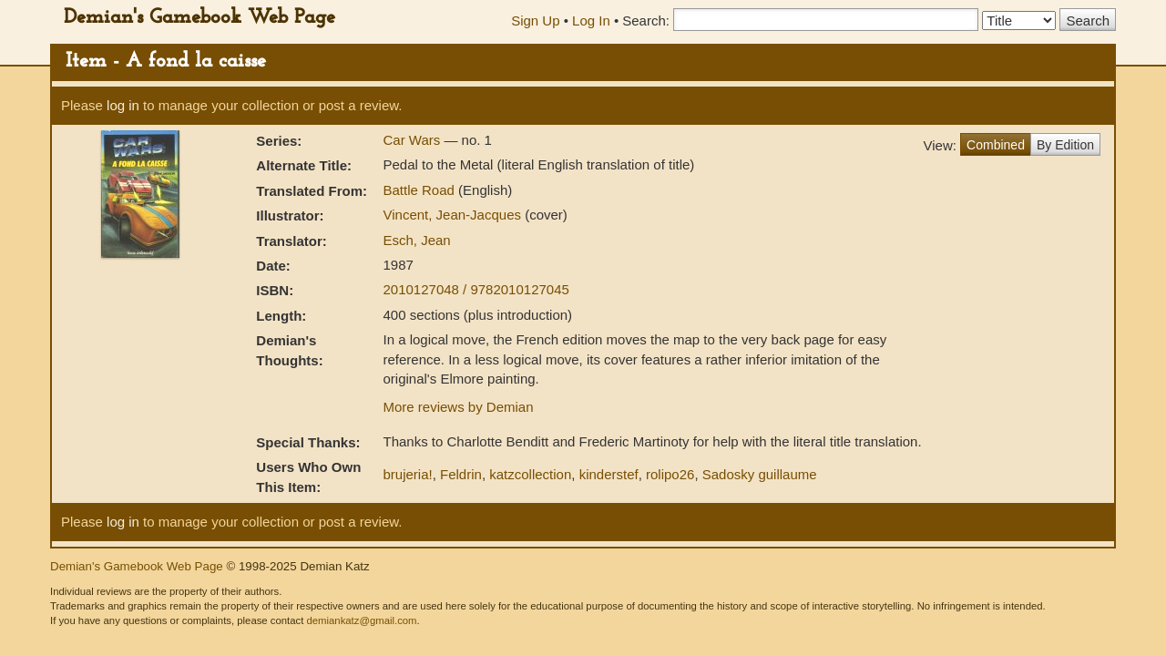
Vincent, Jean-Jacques (454, 214)
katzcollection (530, 474)
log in (123, 105)
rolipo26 (670, 474)
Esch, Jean (416, 240)
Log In (591, 20)
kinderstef (609, 474)
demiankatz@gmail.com (361, 620)
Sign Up (535, 20)
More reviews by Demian (458, 407)
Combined (996, 145)
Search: (646, 20)
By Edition (1065, 145)
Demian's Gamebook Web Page (199, 17)
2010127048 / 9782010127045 (475, 289)
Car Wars (413, 140)
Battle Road (420, 190)
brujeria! (407, 474)
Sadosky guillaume (759, 474)
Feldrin (461, 474)
